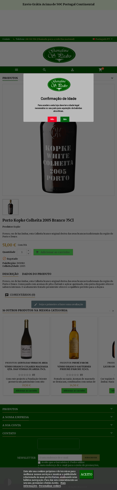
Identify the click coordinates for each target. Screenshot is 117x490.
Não (52, 119)
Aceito (86, 474)
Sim (65, 119)
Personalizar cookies (50, 486)
